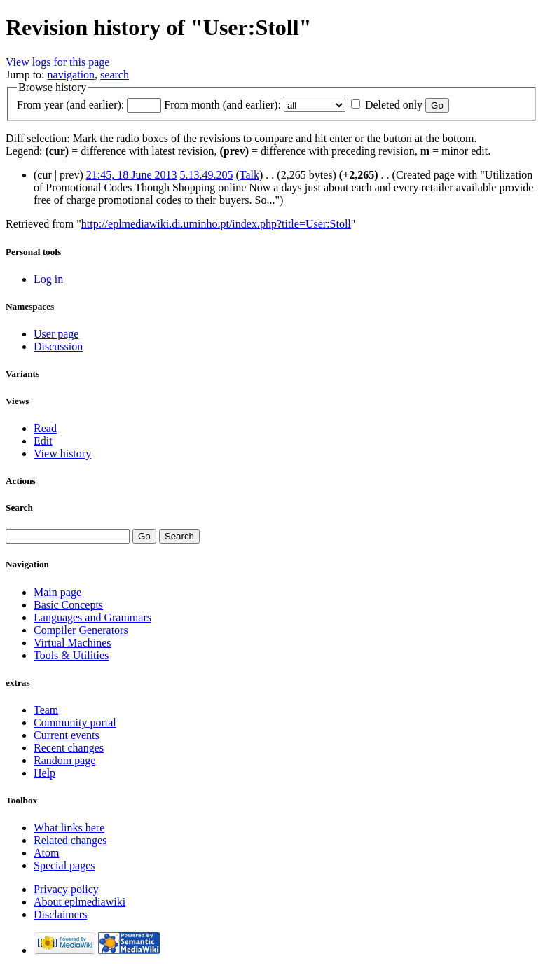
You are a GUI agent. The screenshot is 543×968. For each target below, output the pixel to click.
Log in (48, 279)
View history (62, 453)
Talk (249, 175)
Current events (66, 735)
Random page (64, 760)
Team (46, 710)
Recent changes (69, 748)
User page (56, 334)
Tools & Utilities (71, 655)
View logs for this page (57, 62)
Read (45, 428)
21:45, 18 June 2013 (131, 175)
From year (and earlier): (70, 105)
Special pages (64, 865)
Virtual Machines (72, 643)
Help (44, 773)
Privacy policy (66, 889)
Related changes (70, 840)
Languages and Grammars (92, 617)
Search (19, 507)
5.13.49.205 (206, 175)
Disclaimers (60, 914)
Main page (57, 592)
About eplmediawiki (79, 902)
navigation (71, 75)
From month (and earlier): (222, 105)
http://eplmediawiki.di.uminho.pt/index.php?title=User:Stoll (216, 224)
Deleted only (393, 105)
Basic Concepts (68, 605)
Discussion (58, 346)
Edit (43, 441)
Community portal (75, 722)
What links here (69, 828)
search (114, 75)
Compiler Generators (81, 630)
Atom (46, 853)
